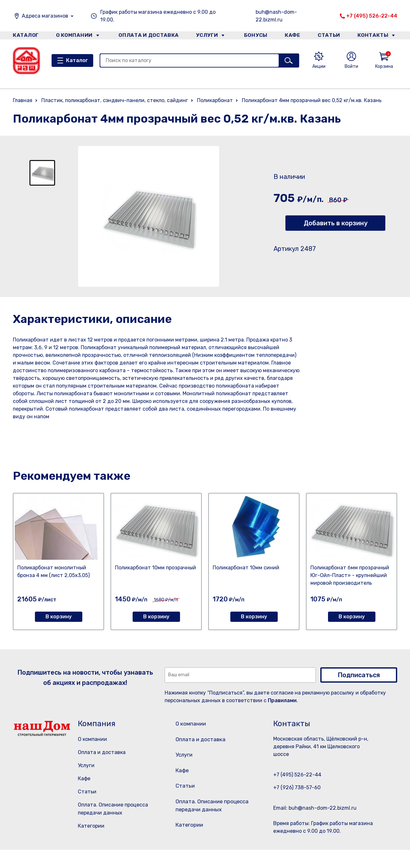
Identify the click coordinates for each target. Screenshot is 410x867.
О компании (74, 36)
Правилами (282, 700)
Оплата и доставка (146, 36)
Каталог (24, 36)
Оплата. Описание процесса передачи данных (213, 821)
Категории (91, 826)
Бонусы (253, 36)
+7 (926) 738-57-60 (297, 787)
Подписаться (359, 675)
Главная (22, 100)
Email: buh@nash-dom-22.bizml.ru (315, 808)
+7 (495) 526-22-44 (371, 16)
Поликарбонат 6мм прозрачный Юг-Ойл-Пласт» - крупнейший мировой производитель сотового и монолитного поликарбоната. (349, 583)
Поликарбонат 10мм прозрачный (155, 568)
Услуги (205, 36)
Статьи (331, 36)
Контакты (377, 36)
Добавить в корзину (335, 223)
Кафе (292, 36)
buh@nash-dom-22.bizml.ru (276, 16)
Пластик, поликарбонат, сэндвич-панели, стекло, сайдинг (114, 100)
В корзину (58, 617)
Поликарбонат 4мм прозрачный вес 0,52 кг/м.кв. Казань (311, 100)
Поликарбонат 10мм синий (246, 568)
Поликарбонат (215, 100)
